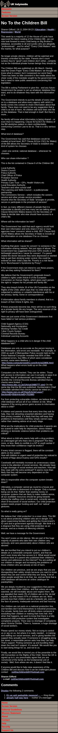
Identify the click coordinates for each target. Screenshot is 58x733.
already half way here (17, 698)
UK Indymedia (19, 4)
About (5, 716)
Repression (7, 32)
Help (4, 723)
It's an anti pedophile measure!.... (23, 695)
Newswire (7, 9)
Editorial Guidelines (12, 710)
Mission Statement (11, 713)
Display (5, 691)
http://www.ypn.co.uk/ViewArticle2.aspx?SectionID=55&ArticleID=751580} (22, 393)
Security (6, 727)
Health (51, 29)
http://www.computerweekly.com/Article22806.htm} (28, 363)
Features (6, 12)
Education (40, 29)
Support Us (7, 730)
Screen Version (9, 16)
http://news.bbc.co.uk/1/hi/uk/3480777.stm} (23, 385)
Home (5, 703)
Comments (9, 685)
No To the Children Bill (24, 22)
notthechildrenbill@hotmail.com (27, 672)
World (18, 32)
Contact (6, 720)
